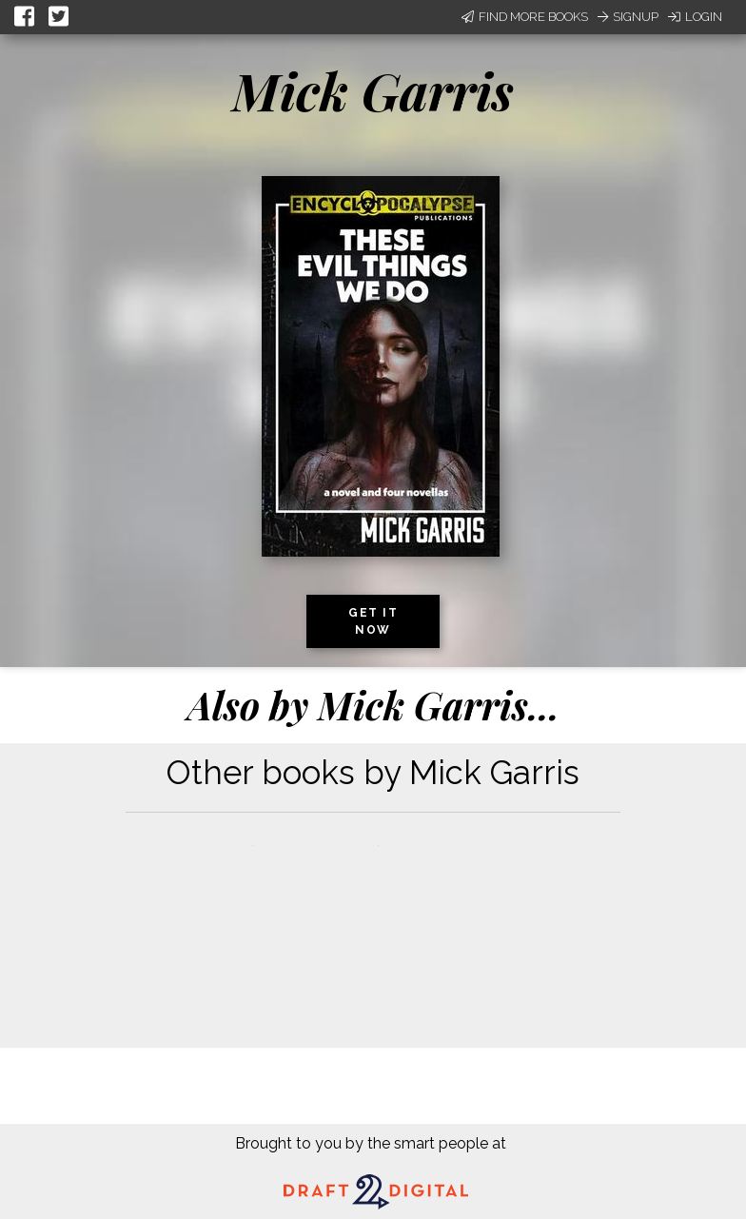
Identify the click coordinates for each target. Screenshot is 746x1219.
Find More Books (524, 17)
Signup (628, 17)
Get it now (373, 621)
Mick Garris (373, 90)
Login (695, 17)
